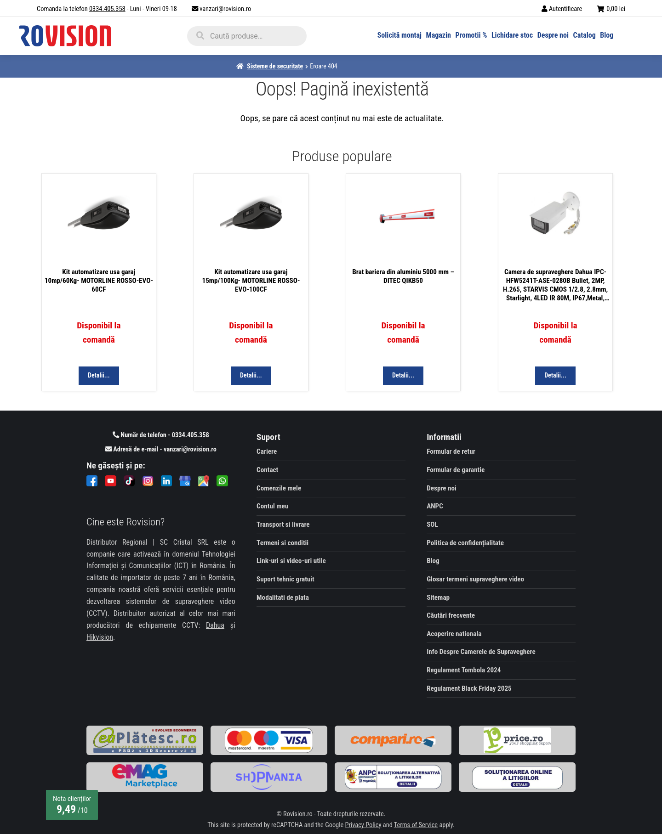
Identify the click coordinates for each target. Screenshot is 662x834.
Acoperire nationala (454, 634)
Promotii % (471, 35)
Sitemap (438, 597)
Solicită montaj (399, 35)
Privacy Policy (363, 825)
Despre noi (553, 35)
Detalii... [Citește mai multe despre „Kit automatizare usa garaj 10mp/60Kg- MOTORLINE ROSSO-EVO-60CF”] (99, 375)
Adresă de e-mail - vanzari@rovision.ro (161, 449)
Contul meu (272, 506)
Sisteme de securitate (275, 66)
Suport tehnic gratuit (285, 579)
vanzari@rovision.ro (225, 9)
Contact (267, 470)
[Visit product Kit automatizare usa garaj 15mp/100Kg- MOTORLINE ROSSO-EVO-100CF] (251, 222)
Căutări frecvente (451, 615)
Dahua (215, 625)
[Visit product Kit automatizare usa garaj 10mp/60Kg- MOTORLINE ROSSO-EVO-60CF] (99, 222)
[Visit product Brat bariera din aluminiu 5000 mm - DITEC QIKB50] (403, 222)
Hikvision (99, 637)
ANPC (435, 506)
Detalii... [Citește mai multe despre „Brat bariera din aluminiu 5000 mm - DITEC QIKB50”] (403, 375)
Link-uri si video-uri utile (291, 561)
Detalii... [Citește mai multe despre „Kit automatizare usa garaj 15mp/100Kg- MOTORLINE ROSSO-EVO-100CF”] (251, 375)
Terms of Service (416, 825)
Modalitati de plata (283, 597)
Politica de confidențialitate (465, 543)
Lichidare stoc (512, 35)
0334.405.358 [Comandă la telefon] (107, 9)
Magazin (438, 35)
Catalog (584, 35)
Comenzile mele (279, 488)
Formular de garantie (456, 470)
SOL (432, 524)
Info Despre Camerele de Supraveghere (481, 652)
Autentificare (565, 9)
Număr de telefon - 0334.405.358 (161, 435)
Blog (606, 35)
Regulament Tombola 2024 (464, 670)
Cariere (267, 451)
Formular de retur (451, 451)
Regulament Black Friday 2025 (469, 688)
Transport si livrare (283, 524)
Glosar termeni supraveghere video (475, 579)
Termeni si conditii (282, 543)
